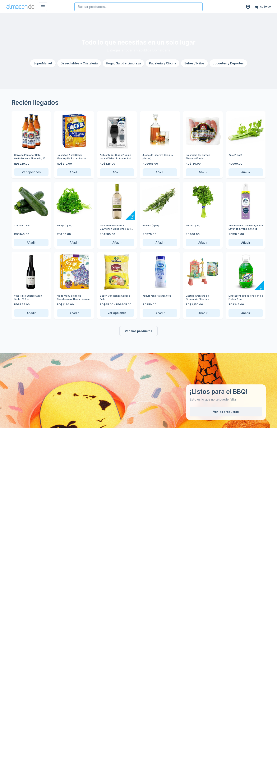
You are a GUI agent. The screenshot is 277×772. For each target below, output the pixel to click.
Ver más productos (138, 331)
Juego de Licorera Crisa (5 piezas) (160, 156)
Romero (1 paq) (152, 225)
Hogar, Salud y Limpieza (123, 63)
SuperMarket (42, 63)
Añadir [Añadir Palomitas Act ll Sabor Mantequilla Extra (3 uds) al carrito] (74, 172)
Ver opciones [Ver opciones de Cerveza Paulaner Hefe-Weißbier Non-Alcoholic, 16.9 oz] (31, 172)
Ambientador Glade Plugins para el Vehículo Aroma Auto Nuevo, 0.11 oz (115, 159)
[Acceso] (248, 7)
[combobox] (138, 7)
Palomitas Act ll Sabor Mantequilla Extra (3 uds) (73, 156)
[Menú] (43, 7)
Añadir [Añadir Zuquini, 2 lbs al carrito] (31, 242)
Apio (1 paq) (236, 154)
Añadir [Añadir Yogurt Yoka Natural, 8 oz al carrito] (160, 313)
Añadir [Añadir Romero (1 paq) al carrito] (160, 242)
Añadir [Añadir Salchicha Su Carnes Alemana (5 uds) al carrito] (202, 172)
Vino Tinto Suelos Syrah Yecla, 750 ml (29, 297)
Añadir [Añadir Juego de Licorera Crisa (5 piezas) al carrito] (160, 172)
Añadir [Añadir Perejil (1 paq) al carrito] (74, 242)
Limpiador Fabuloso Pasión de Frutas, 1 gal (243, 297)
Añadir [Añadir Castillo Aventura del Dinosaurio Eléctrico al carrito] (202, 313)
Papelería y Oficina (162, 63)
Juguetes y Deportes (228, 63)
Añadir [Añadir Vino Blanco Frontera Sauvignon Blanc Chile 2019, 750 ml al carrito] (116, 242)
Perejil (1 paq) (65, 225)
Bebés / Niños (194, 63)
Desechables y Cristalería (79, 63)
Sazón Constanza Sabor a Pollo (117, 297)
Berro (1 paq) (194, 225)
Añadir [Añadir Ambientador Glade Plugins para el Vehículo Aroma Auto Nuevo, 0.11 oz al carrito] (116, 172)
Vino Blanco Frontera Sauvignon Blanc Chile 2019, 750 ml (114, 228)
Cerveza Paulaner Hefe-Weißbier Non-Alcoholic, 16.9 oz (30, 158)
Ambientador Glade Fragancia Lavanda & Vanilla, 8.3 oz (242, 228)
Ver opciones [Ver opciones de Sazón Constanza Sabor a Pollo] (116, 313)
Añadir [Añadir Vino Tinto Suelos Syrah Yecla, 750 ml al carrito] (31, 313)
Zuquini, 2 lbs (22, 225)
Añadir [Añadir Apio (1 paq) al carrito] (245, 172)
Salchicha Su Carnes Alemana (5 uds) (199, 156)
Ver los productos (226, 412)
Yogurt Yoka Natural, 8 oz (159, 295)
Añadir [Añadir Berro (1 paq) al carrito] (202, 242)
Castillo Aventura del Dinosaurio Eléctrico (199, 297)
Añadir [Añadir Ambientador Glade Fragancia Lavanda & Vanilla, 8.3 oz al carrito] (245, 242)
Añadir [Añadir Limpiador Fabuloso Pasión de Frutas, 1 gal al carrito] (245, 313)
